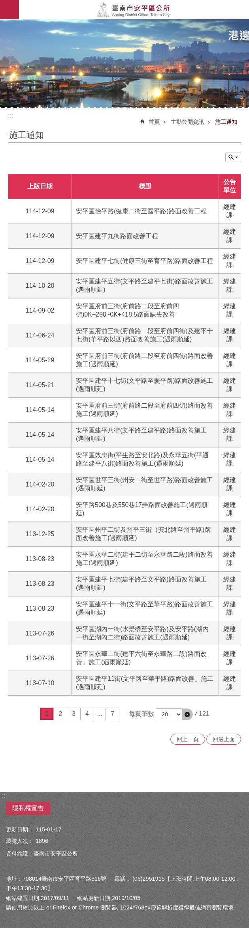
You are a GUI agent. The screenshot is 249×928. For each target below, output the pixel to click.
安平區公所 (134, 9)
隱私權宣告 (28, 808)
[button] (187, 714)
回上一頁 (188, 739)
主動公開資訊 (187, 122)
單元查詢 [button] (233, 157)
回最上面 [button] (224, 739)
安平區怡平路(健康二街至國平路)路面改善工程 (141, 211)
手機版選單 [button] (9, 9)
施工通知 (226, 122)
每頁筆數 (141, 713)
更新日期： (20, 829)
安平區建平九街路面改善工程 (117, 236)
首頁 (154, 122)
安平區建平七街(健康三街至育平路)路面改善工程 (144, 260)
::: (10, 115)
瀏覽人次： (20, 841)
